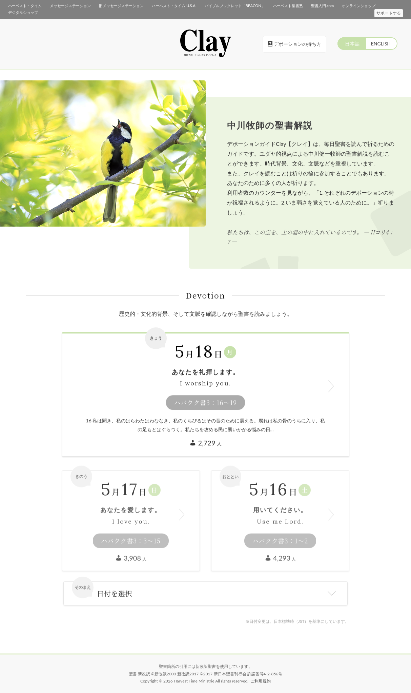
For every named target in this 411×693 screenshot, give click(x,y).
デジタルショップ (23, 12)
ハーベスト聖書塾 (288, 5)
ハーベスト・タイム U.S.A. (174, 5)
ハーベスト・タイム (25, 5)
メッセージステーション (70, 5)
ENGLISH (380, 43)
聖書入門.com (322, 5)
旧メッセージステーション (121, 5)
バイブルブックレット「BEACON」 (234, 5)
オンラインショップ (358, 5)
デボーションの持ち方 (294, 44)
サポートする (388, 13)
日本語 (351, 43)
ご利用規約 (260, 681)
